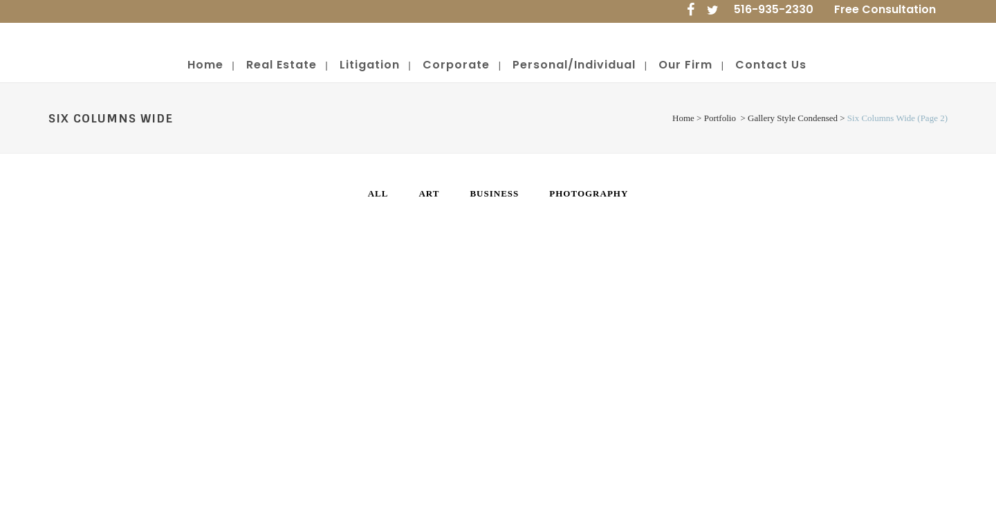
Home (683, 118)
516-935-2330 (773, 9)
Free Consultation (885, 9)
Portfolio (720, 118)
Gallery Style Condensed (793, 118)
